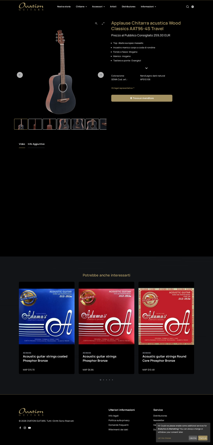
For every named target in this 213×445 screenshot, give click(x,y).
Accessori (97, 6)
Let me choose (164, 438)
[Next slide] (101, 75)
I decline (192, 438)
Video (22, 143)
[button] (153, 68)
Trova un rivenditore (142, 98)
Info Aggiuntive (36, 143)
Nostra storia (64, 6)
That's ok (203, 438)
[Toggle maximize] (103, 23)
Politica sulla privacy (119, 420)
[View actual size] (96, 23)
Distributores (128, 6)
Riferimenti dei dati (118, 429)
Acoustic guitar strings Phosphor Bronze (99, 358)
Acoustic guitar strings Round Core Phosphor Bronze (164, 358)
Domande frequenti (119, 424)
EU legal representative (122, 88)
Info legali (114, 415)
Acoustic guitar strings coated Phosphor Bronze (45, 358)
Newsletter (158, 420)
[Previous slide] (20, 75)
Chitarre (80, 6)
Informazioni (147, 6)
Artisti (113, 6)
